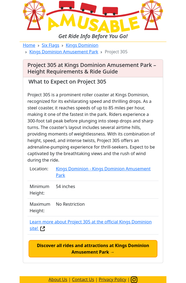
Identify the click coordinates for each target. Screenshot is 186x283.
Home (29, 45)
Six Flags (50, 45)
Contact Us (83, 279)
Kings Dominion (82, 45)
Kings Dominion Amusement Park (63, 52)
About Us (58, 279)
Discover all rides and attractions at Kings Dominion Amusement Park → (93, 248)
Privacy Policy (112, 279)
